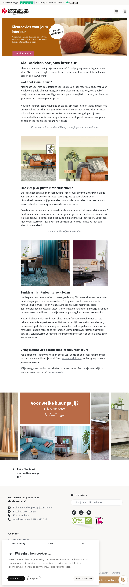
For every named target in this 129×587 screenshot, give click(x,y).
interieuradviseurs (71, 358)
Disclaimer (103, 572)
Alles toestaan (16, 578)
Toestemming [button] (18, 543)
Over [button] (83, 543)
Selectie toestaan (84, 578)
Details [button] (51, 543)
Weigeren (34, 578)
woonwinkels (56, 372)
